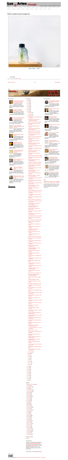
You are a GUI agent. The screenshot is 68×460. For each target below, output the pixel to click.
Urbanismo (29, 434)
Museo (58, 7)
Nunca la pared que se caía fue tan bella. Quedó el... (34, 349)
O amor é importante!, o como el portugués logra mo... (33, 171)
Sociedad (28, 428)
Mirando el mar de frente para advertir (34, 136)
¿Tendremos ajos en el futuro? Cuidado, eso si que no (33, 325)
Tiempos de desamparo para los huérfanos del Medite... (33, 275)
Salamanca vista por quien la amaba (34, 236)
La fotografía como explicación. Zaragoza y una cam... (33, 229)
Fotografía (45, 7)
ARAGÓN (8, 7)
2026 (28, 100)
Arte (14, 78)
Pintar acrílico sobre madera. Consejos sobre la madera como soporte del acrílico (19, 101)
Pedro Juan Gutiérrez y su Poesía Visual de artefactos (34, 176)
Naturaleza (29, 420)
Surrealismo (29, 430)
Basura (28, 393)
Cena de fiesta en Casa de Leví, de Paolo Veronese (34, 134)
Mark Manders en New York (54, 172)
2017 (28, 367)
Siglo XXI (28, 427)
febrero (29, 362)
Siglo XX (28, 426)
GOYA (13, 7)
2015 (28, 370)
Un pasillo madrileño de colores (33, 279)
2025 (28, 101)
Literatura (49, 7)
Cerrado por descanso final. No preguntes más (33, 246)
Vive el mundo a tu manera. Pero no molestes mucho (34, 214)
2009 (28, 380)
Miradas (54, 7)
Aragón (28, 385)
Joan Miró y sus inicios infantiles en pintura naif (18, 143)
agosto (29, 353)
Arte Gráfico (29, 389)
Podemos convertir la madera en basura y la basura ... (33, 186)
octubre (29, 115)
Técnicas (28, 431)
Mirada (19, 78)
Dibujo (37, 7)
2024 (28, 103)
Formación (29, 407)
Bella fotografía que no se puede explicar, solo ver (33, 339)
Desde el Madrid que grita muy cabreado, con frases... (33, 206)
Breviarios (28, 396)
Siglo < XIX (29, 423)
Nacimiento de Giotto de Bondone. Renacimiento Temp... (34, 144)
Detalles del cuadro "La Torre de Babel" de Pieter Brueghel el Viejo (19, 176)
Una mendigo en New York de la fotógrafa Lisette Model (33, 120)
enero (29, 364)
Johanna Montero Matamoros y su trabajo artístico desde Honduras (54, 101)
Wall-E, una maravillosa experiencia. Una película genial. (18, 168)
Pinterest (27, 438)
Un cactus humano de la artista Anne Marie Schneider (34, 313)
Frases (28, 411)
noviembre (30, 114)
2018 (28, 366)
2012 (28, 375)
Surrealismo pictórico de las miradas (34, 163)
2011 (28, 377)
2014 (28, 372)
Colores (28, 399)
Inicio (35, 82)
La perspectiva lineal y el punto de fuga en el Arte (53, 158)
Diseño (28, 404)
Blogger (40, 451)
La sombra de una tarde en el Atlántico (35, 162)
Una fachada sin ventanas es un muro (34, 283)
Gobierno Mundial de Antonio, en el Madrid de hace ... (34, 337)
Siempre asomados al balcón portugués (35, 155)
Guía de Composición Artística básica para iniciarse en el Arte (19, 126)
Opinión (28, 422)
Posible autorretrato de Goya (54, 165)
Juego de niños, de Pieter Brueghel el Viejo (53, 150)
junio (29, 356)
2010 (28, 378)
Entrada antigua (57, 82)
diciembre (30, 112)
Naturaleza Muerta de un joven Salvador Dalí (53, 117)
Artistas (28, 392)
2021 (28, 108)
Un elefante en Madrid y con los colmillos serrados (33, 268)
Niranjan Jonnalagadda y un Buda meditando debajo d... (34, 248)
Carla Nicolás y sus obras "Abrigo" (34, 132)
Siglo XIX (28, 424)
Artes (24, 7)
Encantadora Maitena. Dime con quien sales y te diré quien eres (18, 151)
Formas (28, 408)
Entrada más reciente (11, 82)
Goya (28, 412)
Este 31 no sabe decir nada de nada (34, 199)
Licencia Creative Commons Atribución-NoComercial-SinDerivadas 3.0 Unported (31, 457)
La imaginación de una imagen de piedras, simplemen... (34, 129)
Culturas (33, 7)
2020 (28, 109)
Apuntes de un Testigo (31, 384)
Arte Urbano (28, 7)
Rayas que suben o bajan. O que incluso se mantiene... (34, 151)
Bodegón (28, 395)
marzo (29, 361)
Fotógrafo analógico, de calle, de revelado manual (34, 160)
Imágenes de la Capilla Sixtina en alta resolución (18, 110)
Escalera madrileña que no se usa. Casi (35, 190)
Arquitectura (20, 7)
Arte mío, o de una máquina (54, 132)
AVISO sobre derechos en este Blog (52, 181)
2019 (28, 111)
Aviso (16, 7)
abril (29, 359)
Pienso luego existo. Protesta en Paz (34, 272)
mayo (29, 358)
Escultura (40, 7)
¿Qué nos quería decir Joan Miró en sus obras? (18, 160)
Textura (28, 432)
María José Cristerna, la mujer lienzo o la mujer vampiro (19, 118)
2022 (28, 106)
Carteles (28, 397)
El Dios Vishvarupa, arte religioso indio (35, 219)
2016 (28, 369)
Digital (28, 403)
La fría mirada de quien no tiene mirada (35, 215)
